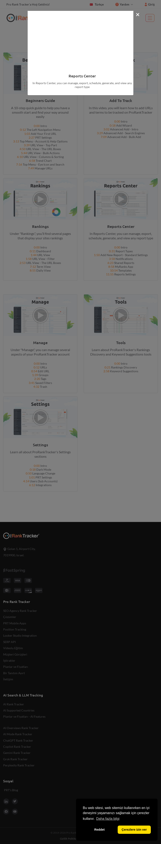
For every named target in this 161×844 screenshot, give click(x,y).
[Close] (138, 14)
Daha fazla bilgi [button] (107, 818)
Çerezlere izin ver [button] (134, 829)
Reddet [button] (99, 829)
